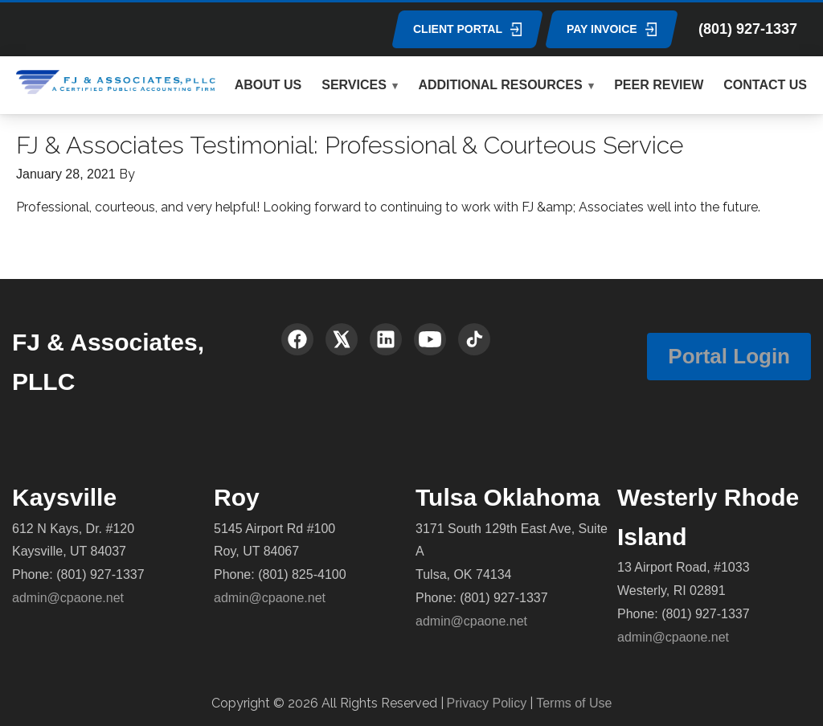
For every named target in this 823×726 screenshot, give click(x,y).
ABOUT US (268, 85)
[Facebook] (297, 339)
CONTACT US (765, 85)
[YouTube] (430, 339)
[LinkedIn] (386, 339)
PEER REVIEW (658, 85)
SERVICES (354, 85)
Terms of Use (574, 703)
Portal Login (729, 356)
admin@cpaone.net (68, 598)
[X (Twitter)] (342, 339)
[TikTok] (474, 339)
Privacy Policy (487, 703)
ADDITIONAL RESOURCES (500, 85)
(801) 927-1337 (747, 29)
